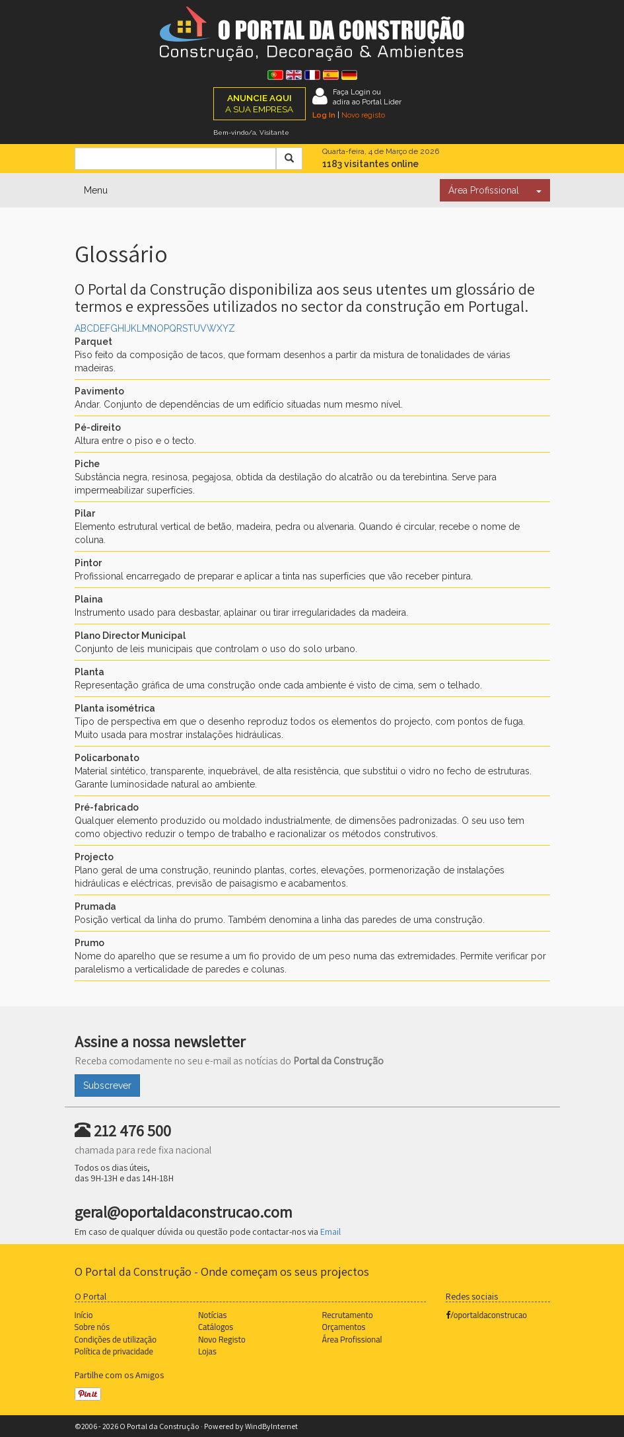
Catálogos (215, 1326)
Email (330, 1231)
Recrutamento (347, 1314)
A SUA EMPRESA (259, 103)
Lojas (207, 1351)
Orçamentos (344, 1326)
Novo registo (363, 115)
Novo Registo (222, 1339)
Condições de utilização (115, 1339)
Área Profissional (483, 190)
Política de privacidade (114, 1351)
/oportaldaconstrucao (486, 1314)
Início (84, 1314)
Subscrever (107, 1085)
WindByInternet (271, 1426)
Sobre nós (92, 1326)
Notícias (212, 1314)
